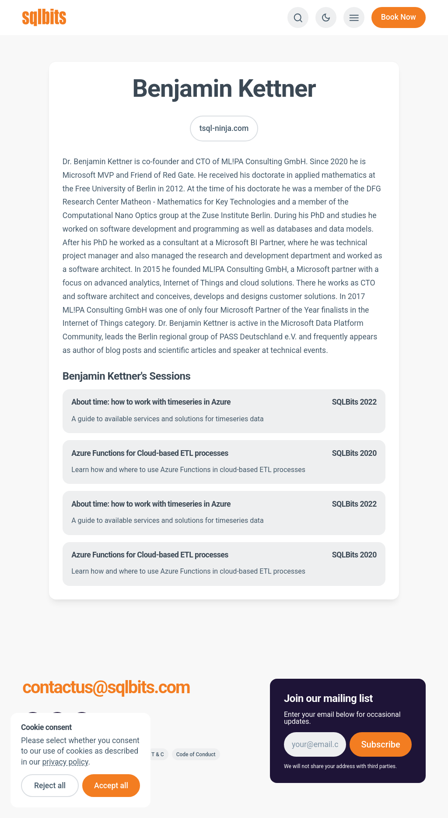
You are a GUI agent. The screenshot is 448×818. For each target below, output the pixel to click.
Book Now (398, 17)
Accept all (111, 785)
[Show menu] (353, 17)
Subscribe (380, 744)
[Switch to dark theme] (325, 17)
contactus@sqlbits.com (106, 688)
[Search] (297, 17)
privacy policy (65, 762)
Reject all (50, 785)
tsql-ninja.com (224, 128)
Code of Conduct (196, 754)
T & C (157, 754)
